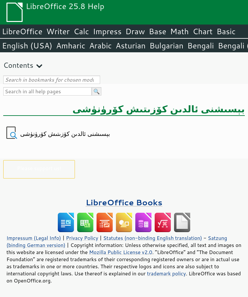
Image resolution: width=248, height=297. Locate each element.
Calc (81, 31)
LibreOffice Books (124, 202)
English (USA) (27, 45)
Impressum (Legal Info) (33, 237)
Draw (135, 31)
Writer (57, 31)
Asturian (131, 45)
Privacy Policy (82, 237)
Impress (107, 31)
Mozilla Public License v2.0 (120, 252)
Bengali (200, 45)
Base (157, 31)
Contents (18, 65)
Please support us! (39, 168)
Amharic (70, 45)
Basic (225, 31)
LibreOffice (22, 31)
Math (179, 31)
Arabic (100, 45)
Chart (202, 31)
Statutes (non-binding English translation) (152, 237)
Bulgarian (166, 45)
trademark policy (166, 273)
